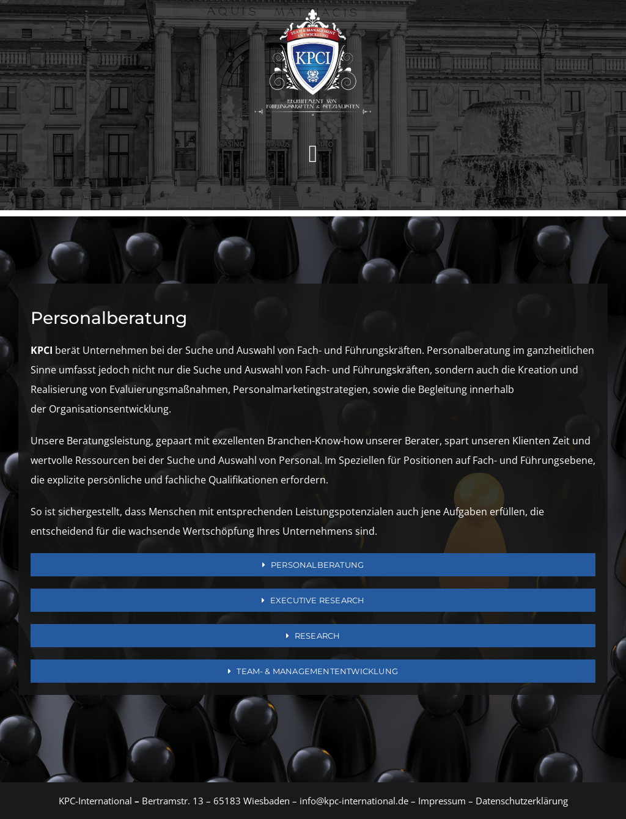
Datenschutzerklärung (522, 801)
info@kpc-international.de (354, 801)
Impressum (441, 801)
